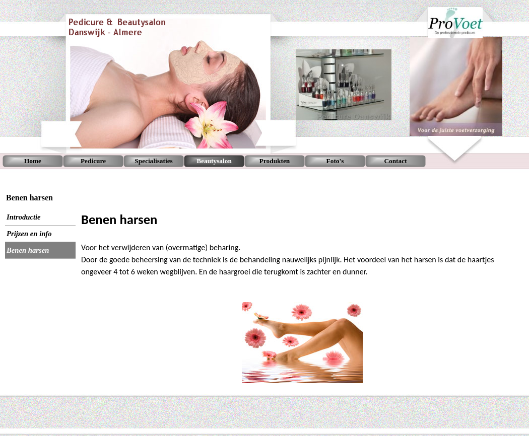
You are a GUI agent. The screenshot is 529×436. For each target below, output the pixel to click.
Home (32, 161)
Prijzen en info (29, 234)
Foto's (335, 161)
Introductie (24, 217)
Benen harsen (28, 250)
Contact (395, 161)
